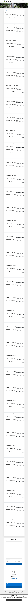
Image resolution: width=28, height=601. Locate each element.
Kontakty (14, 572)
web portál (16, 591)
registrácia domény (11, 592)
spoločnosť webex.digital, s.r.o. (16, 592)
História (14, 568)
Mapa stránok (13, 591)
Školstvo (14, 569)
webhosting (19, 591)
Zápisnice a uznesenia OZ (9, 10)
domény (7, 592)
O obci (14, 567)
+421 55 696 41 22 (14, 578)
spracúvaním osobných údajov (17, 561)
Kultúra (14, 570)
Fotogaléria (14, 571)
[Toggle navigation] (23, 1)
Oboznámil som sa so (14, 561)
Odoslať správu (14, 563)
